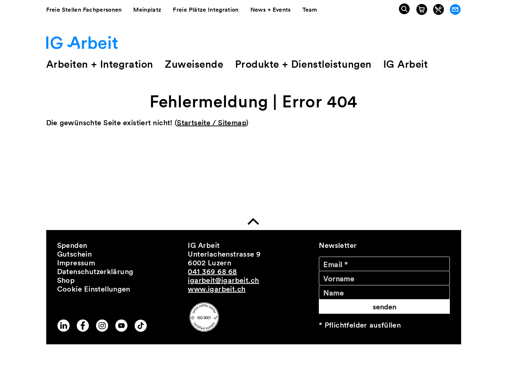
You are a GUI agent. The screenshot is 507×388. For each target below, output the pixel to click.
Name (333, 293)
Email (335, 264)
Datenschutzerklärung (95, 271)
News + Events (270, 9)
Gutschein (74, 254)
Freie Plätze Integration (205, 9)
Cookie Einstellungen (93, 289)
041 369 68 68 (212, 271)
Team (309, 9)
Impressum (76, 262)
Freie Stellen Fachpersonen (84, 9)
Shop (66, 280)
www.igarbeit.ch (216, 289)
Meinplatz (147, 9)
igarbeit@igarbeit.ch (223, 280)
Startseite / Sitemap (211, 122)
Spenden (72, 245)
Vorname (338, 278)
